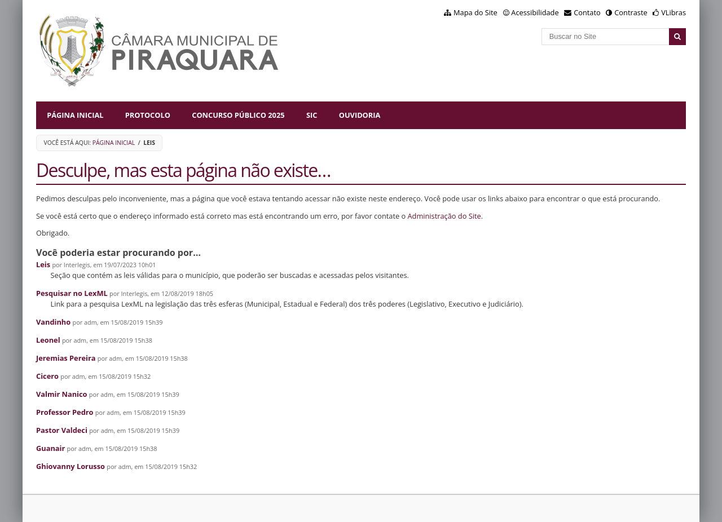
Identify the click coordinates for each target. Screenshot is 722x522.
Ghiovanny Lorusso (70, 466)
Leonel (48, 340)
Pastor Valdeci (61, 430)
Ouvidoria (360, 115)
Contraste (630, 12)
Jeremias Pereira (65, 358)
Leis (43, 264)
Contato (587, 12)
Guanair (50, 448)
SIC (311, 115)
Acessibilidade (534, 12)
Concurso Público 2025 (238, 115)
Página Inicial (75, 115)
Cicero (47, 376)
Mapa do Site (476, 12)
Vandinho (53, 322)
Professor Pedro (65, 412)
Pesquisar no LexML (72, 293)
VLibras (673, 12)
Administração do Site (444, 216)
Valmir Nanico (61, 394)
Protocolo (147, 115)
